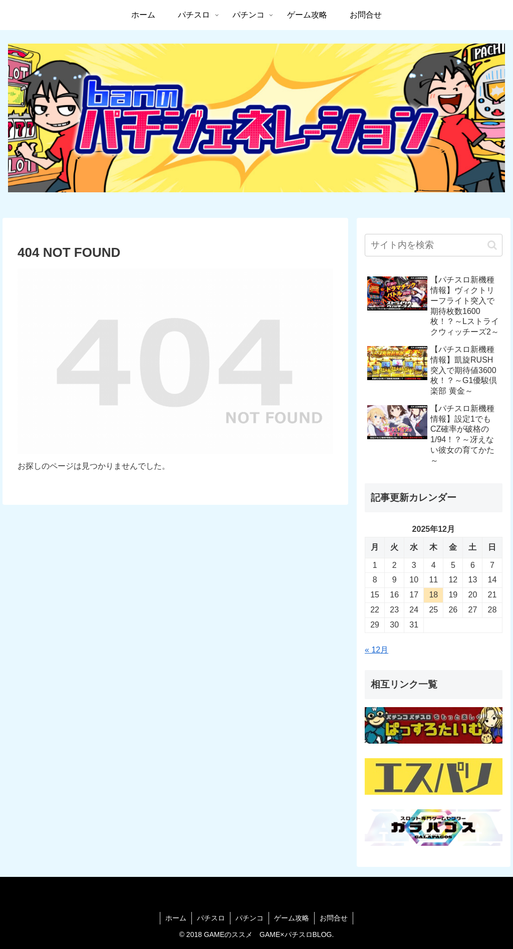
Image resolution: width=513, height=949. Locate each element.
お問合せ (334, 918)
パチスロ (211, 918)
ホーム (175, 918)
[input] (433, 245)
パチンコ (249, 918)
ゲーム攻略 (291, 918)
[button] (492, 245)
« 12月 (376, 650)
